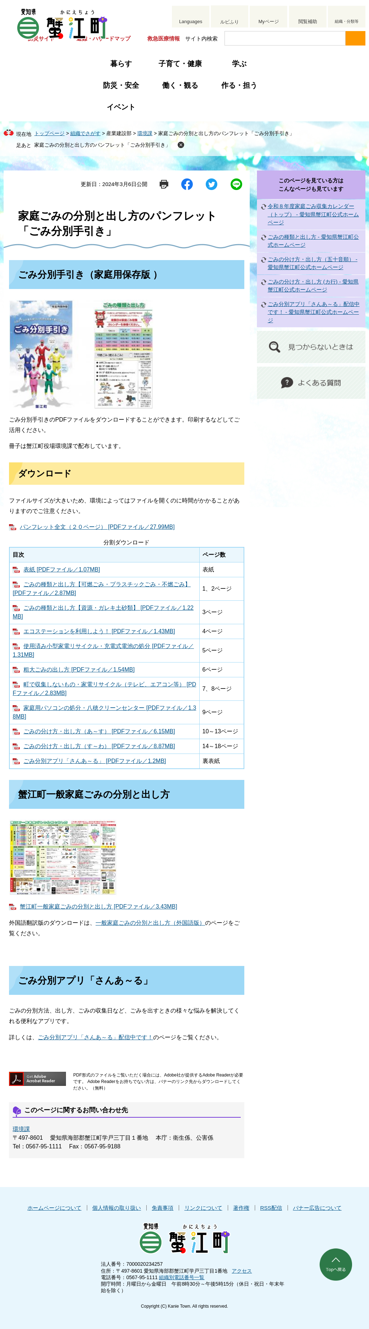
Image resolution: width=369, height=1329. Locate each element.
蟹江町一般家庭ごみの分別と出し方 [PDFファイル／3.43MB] (98, 906)
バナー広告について (317, 1208)
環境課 (144, 133)
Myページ (268, 21)
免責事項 (162, 1208)
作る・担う (239, 85)
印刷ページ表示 (164, 184)
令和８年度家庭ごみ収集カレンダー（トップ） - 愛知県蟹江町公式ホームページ (313, 214)
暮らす (121, 64)
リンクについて (203, 1208)
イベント (121, 107)
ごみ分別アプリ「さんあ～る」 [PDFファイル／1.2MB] (94, 761)
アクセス (242, 1271)
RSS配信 (271, 1208)
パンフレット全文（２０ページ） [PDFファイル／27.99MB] (97, 527)
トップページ (49, 133)
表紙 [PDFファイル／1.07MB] (61, 569)
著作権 (241, 1208)
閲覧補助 (307, 21)
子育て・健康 (180, 64)
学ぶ (239, 64)
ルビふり (229, 22)
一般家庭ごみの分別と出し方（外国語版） (150, 923)
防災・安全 (121, 85)
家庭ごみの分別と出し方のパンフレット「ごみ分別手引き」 (102, 145)
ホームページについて (54, 1208)
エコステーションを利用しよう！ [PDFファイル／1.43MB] (99, 631)
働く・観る (180, 85)
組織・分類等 (347, 21)
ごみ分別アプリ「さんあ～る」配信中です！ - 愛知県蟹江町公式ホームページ (314, 312)
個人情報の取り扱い (116, 1208)
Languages (190, 21)
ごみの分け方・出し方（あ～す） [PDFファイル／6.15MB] (99, 731)
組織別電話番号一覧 (181, 1277)
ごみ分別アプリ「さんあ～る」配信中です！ (95, 1037)
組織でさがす (85, 133)
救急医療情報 (163, 38)
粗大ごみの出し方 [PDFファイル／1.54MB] (78, 669)
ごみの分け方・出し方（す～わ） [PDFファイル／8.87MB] (99, 746)
